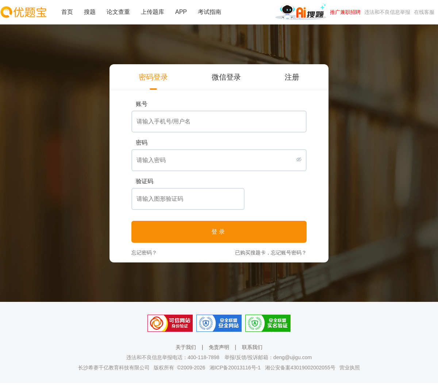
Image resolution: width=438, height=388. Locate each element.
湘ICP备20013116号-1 (235, 367)
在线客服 (424, 12)
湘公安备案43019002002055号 (300, 367)
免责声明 (219, 347)
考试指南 (209, 12)
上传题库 (152, 12)
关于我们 (186, 347)
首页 (67, 12)
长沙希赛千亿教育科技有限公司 (114, 367)
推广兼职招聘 (345, 12)
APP (181, 12)
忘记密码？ (144, 252)
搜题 (90, 12)
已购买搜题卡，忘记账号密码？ (271, 252)
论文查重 (118, 12)
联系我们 (252, 347)
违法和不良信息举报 (387, 12)
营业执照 (349, 367)
